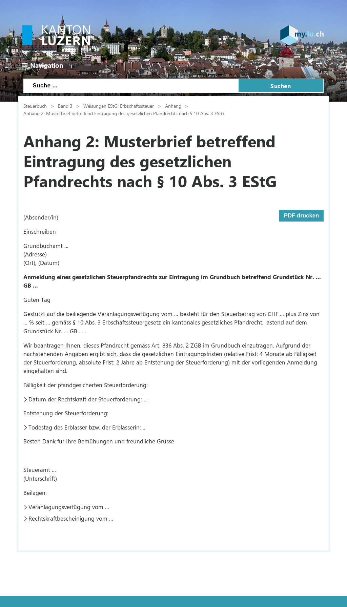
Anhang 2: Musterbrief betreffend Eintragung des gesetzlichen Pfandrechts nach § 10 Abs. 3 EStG (123, 113)
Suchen (280, 85)
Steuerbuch (35, 106)
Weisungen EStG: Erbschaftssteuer (118, 106)
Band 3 (65, 106)
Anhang (173, 106)
